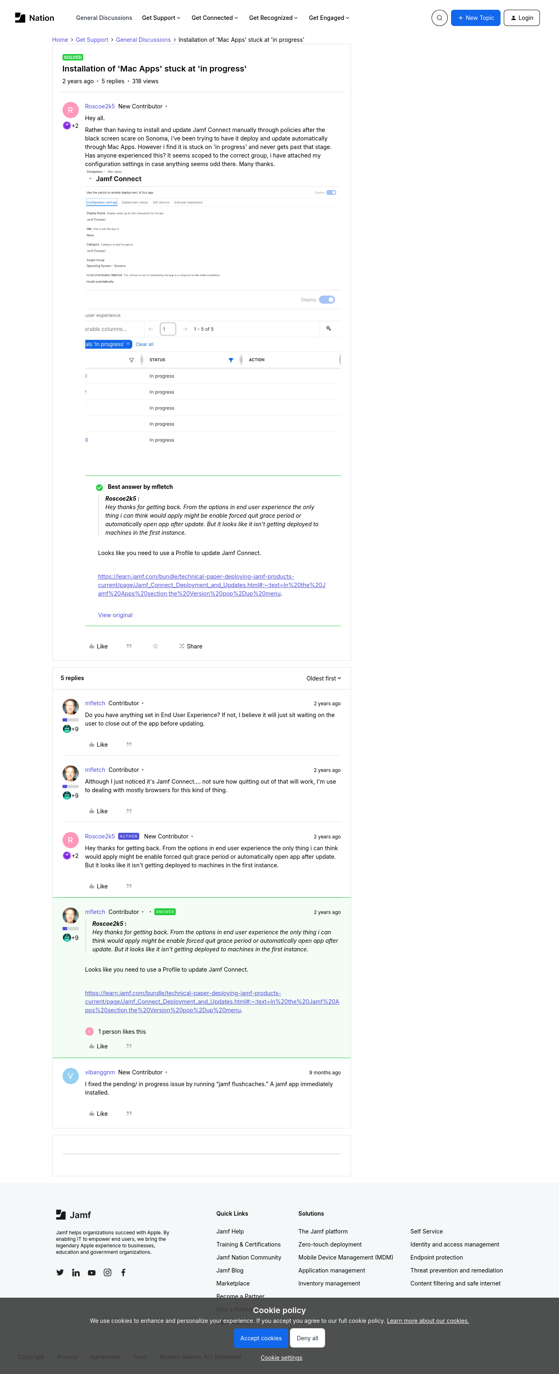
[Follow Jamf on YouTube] (92, 1272)
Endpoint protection (436, 1257)
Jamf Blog (230, 1270)
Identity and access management (454, 1244)
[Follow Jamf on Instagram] (108, 1272)
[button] (476, 18)
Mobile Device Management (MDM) (345, 1257)
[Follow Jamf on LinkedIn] (76, 1272)
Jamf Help (230, 1231)
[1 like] (115, 1031)
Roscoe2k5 (100, 106)
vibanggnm (100, 1072)
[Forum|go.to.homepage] (34, 18)
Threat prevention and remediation (456, 1270)
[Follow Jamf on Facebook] (123, 1272)
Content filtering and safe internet (455, 1283)
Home (60, 39)
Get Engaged (330, 17)
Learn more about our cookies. (428, 1320)
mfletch (95, 703)
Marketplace (233, 1283)
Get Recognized (274, 17)
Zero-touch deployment (330, 1244)
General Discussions (104, 17)
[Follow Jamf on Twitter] (60, 1272)
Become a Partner (240, 1296)
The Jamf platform (323, 1231)
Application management (331, 1270)
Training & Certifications (248, 1244)
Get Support (162, 17)
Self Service (426, 1231)
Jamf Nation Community (248, 1257)
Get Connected (216, 17)
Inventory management (329, 1283)
